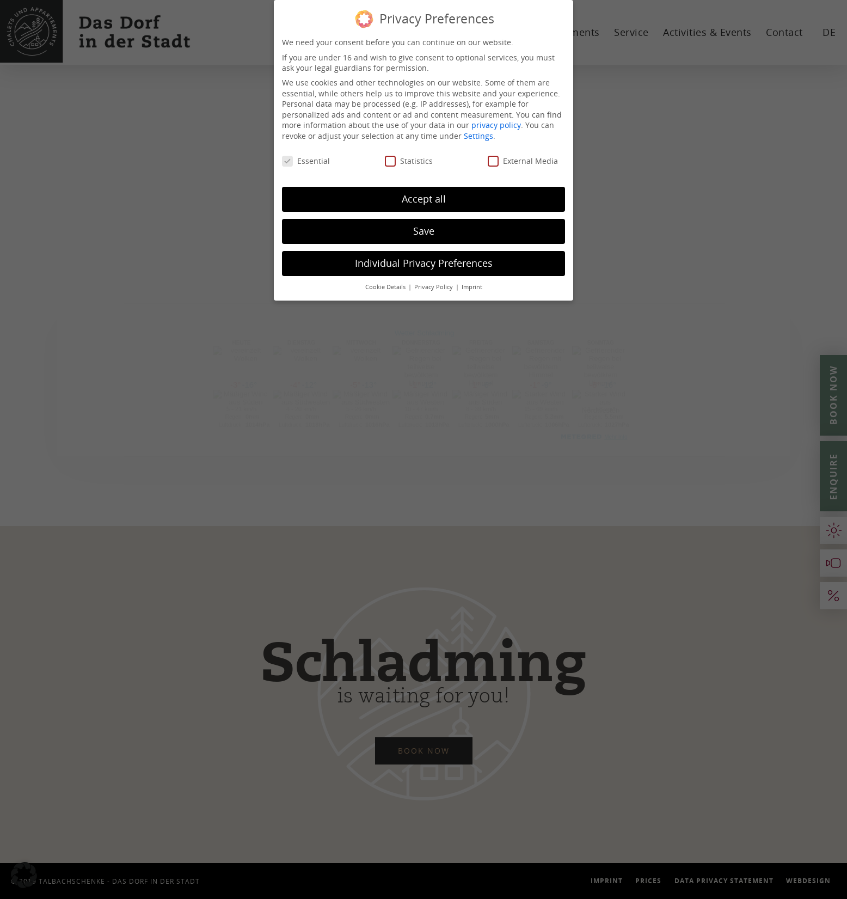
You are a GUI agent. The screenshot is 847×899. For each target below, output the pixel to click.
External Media (523, 161)
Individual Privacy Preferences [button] (424, 263)
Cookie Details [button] (386, 287)
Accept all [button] (424, 198)
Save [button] (423, 230)
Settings (478, 136)
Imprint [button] (472, 287)
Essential (306, 161)
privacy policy (496, 125)
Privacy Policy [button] (434, 287)
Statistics (409, 161)
